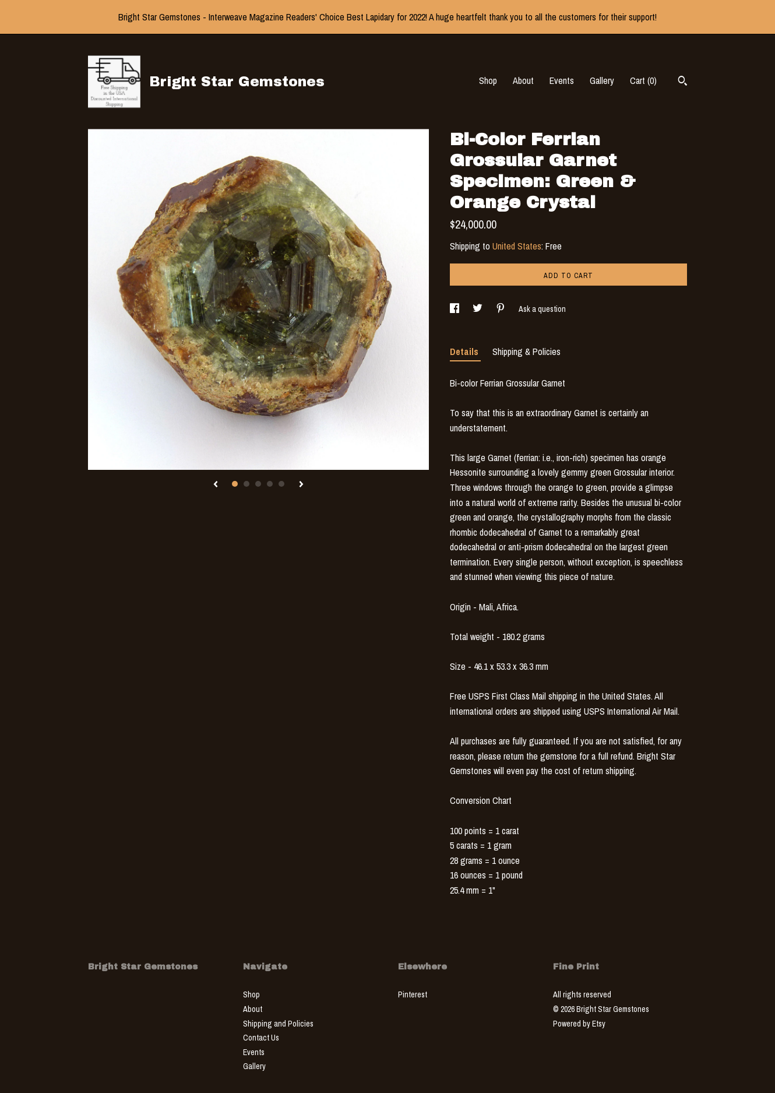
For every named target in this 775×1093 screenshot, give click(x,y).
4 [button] (270, 484)
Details (465, 351)
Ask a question (542, 309)
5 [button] (281, 484)
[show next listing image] (301, 485)
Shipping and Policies (278, 1023)
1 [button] (235, 484)
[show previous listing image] (216, 485)
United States (516, 246)
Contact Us (261, 1037)
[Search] (682, 82)
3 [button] (258, 484)
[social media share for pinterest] (501, 309)
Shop (488, 80)
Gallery (602, 80)
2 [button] (246, 484)
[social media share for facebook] (455, 309)
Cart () (643, 80)
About (523, 80)
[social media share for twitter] (478, 309)
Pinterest (412, 994)
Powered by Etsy (579, 1023)
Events (561, 80)
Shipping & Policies (526, 351)
